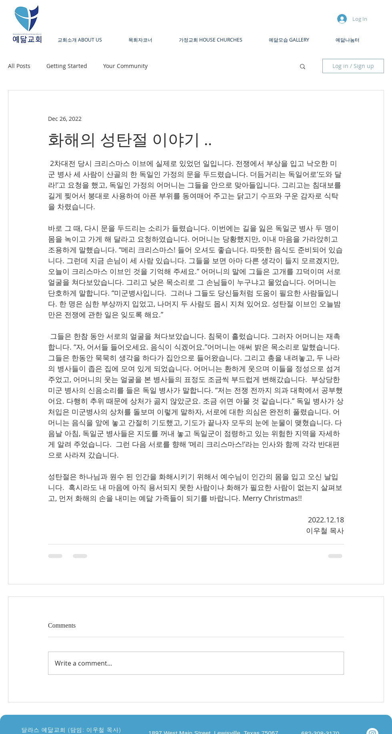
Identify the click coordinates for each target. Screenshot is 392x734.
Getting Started (66, 66)
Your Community (125, 66)
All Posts (19, 66)
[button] (87, 40)
